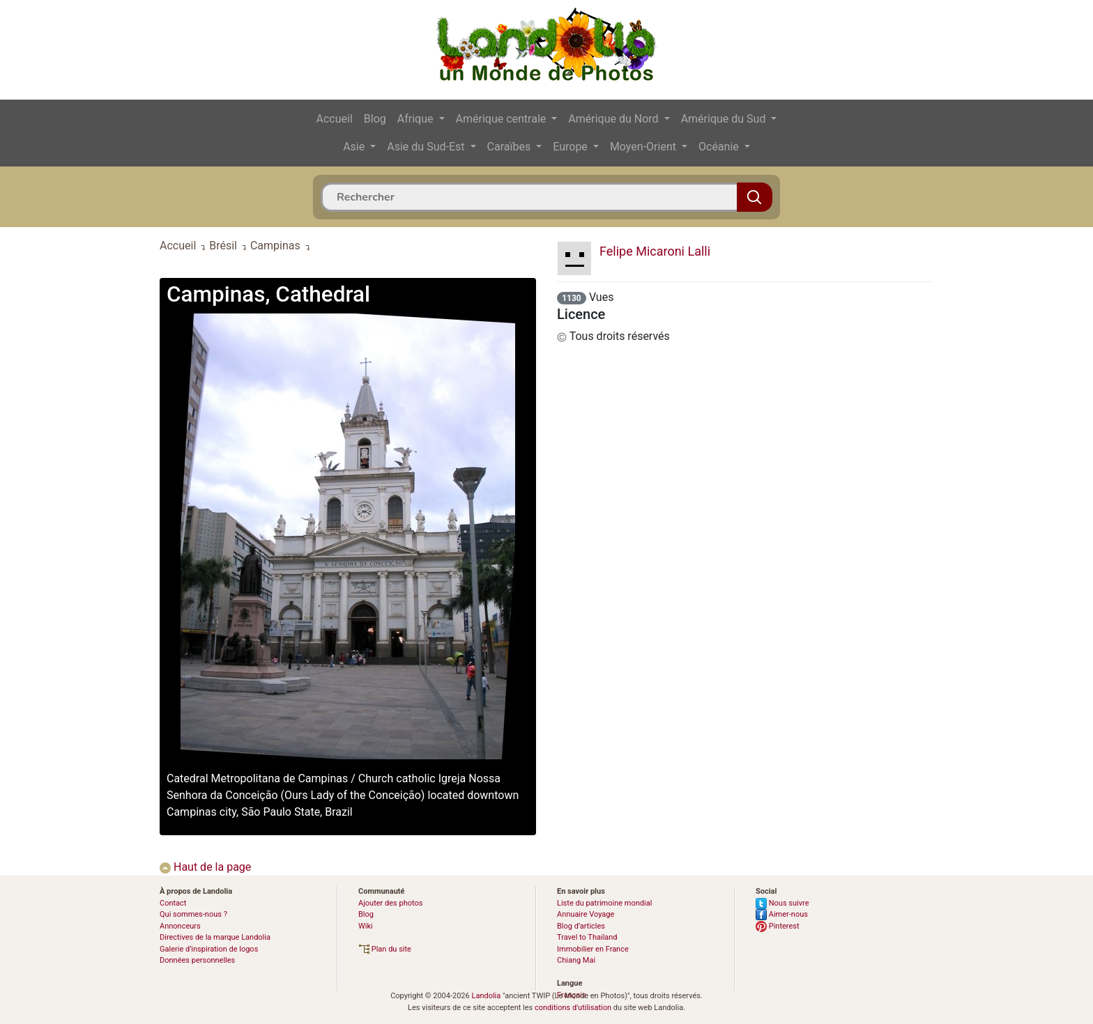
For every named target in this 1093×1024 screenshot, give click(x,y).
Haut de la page (205, 867)
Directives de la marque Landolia (215, 937)
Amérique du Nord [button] (614, 118)
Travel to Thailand (587, 937)
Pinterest (778, 926)
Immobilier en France (593, 949)
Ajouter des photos (390, 903)
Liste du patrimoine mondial (604, 903)
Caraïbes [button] (510, 146)
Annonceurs (180, 926)
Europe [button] (571, 146)
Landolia (485, 995)
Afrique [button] (416, 118)
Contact (173, 903)
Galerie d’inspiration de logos (209, 949)
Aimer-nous (782, 914)
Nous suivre (782, 903)
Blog (375, 118)
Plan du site (384, 949)
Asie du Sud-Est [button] (427, 146)
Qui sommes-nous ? (193, 914)
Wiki (365, 926)
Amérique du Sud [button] (725, 118)
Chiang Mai (576, 960)
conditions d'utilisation (573, 1007)
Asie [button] (355, 146)
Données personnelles (197, 960)
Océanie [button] (720, 146)
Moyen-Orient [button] (644, 146)
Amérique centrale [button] (502, 118)
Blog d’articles (581, 926)
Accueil (334, 118)
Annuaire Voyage (585, 914)
